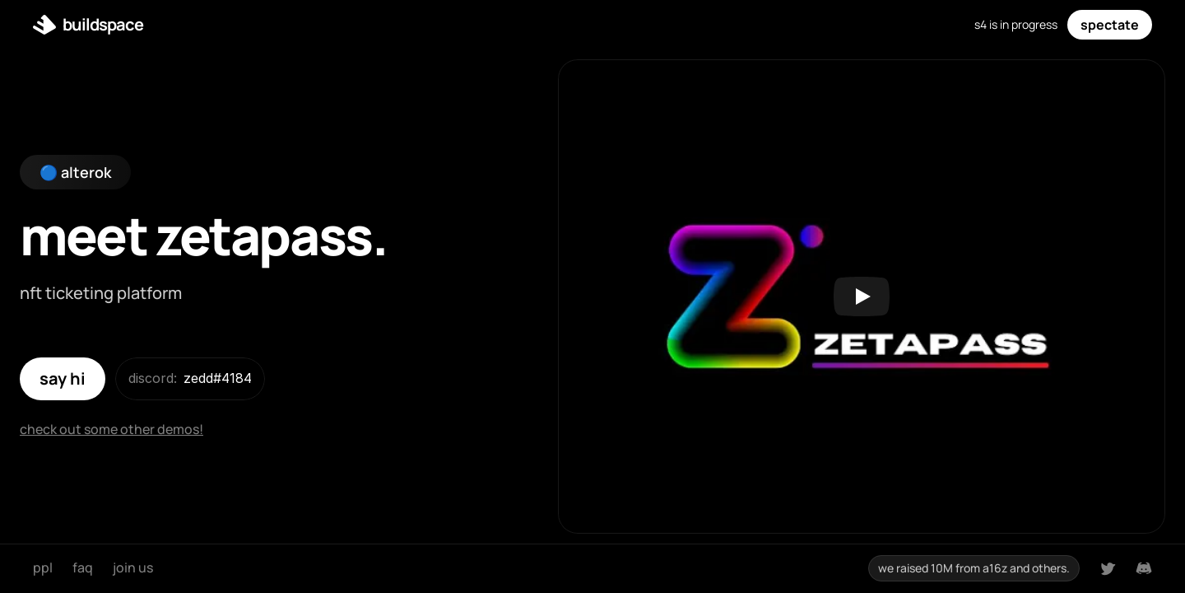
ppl (43, 567)
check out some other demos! (111, 429)
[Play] (862, 296)
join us (133, 567)
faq (82, 567)
